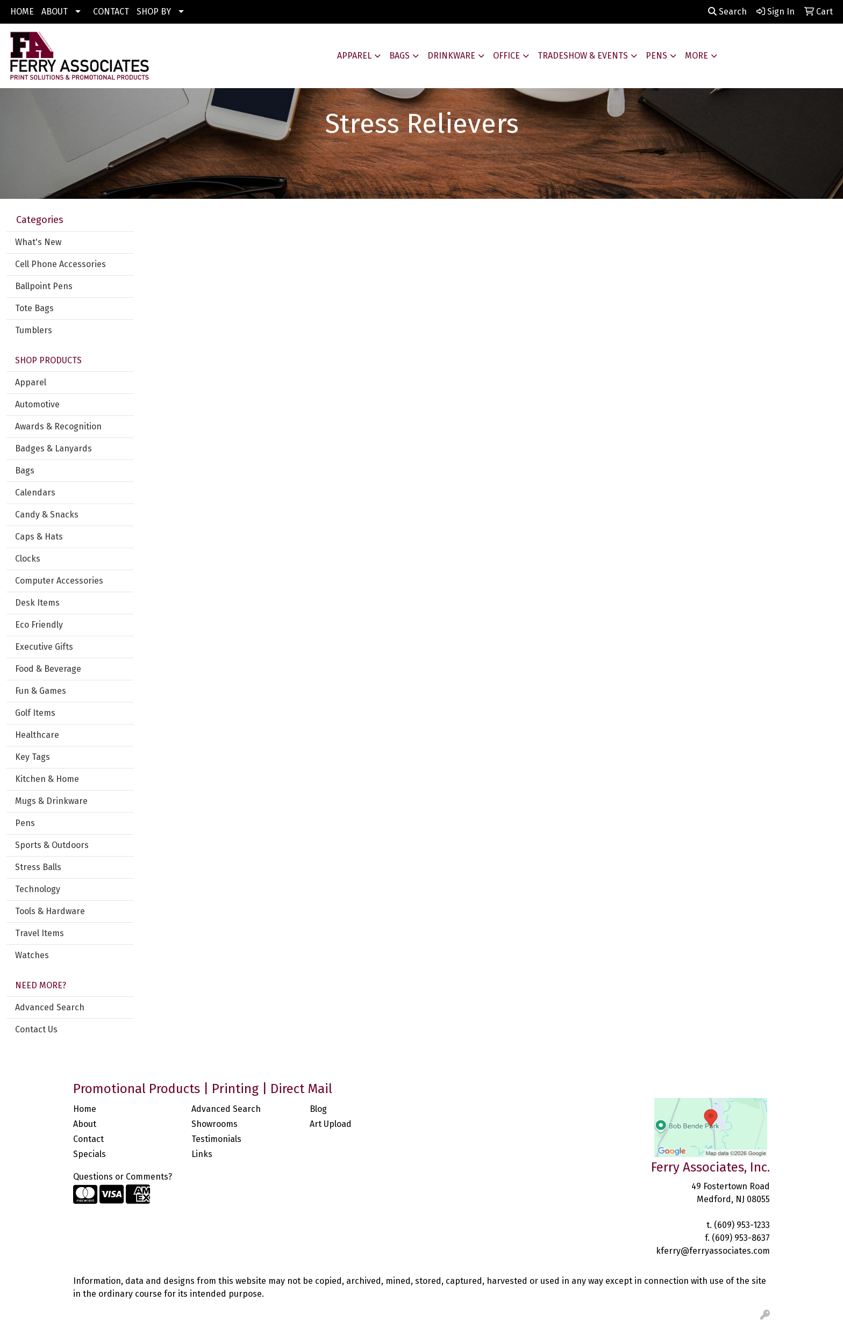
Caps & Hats (39, 536)
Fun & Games (40, 691)
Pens (656, 56)
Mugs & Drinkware (51, 801)
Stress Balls (38, 867)
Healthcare (37, 735)
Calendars (35, 492)
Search (727, 11)
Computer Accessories (59, 581)
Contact (88, 1139)
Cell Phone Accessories (60, 264)
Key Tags (32, 757)
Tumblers (33, 330)
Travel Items (39, 933)
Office (506, 56)
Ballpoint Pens (44, 286)
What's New (38, 242)
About (84, 1124)
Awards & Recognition (58, 426)
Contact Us (36, 1029)
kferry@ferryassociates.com (713, 1251)
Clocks (27, 559)
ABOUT (54, 11)
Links (201, 1154)
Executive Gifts (44, 647)
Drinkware (451, 56)
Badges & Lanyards (53, 448)
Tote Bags (34, 308)
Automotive (37, 404)
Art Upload (331, 1124)
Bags (399, 56)
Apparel (354, 56)
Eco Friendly (39, 625)
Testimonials (216, 1139)
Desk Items (37, 603)
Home (84, 1109)
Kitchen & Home (47, 779)
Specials (89, 1154)
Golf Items (35, 713)
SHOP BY (154, 11)
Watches (32, 955)
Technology (37, 889)
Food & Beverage (48, 669)
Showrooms (214, 1124)
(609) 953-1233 (742, 1225)
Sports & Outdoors (52, 845)
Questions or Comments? (122, 1177)
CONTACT (111, 11)
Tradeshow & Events (583, 56)
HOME (22, 11)
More (696, 56)
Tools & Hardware (50, 911)
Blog (318, 1109)
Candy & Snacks (46, 514)
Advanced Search (49, 1007)
